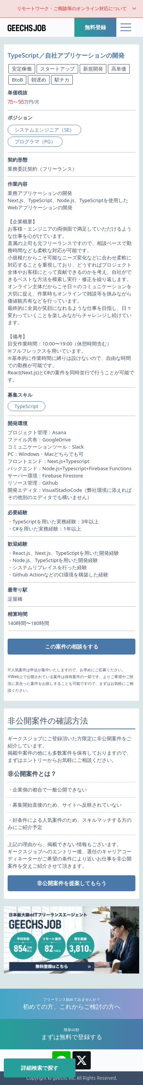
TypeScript (26, 406)
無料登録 (95, 27)
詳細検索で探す (39, 1067)
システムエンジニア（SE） (44, 129)
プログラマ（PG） (35, 141)
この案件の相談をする (71, 646)
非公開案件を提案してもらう (71, 883)
